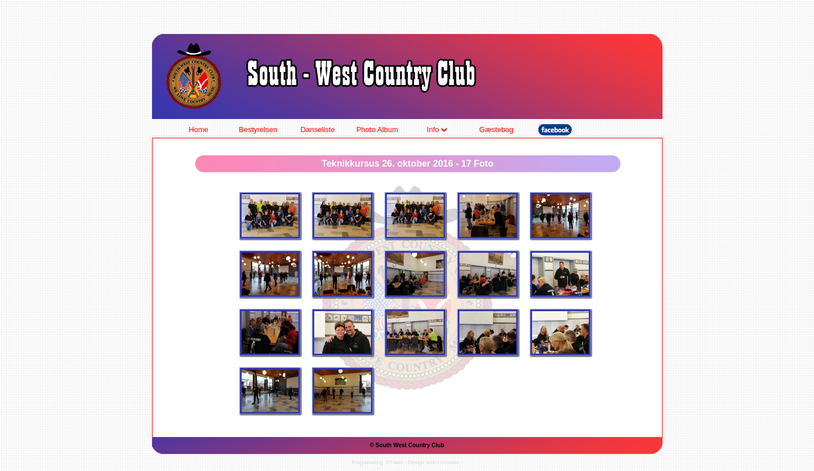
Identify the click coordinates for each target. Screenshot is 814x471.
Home (199, 129)
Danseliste (318, 129)
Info (436, 129)
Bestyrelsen (258, 129)
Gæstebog (496, 129)
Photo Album (377, 129)
